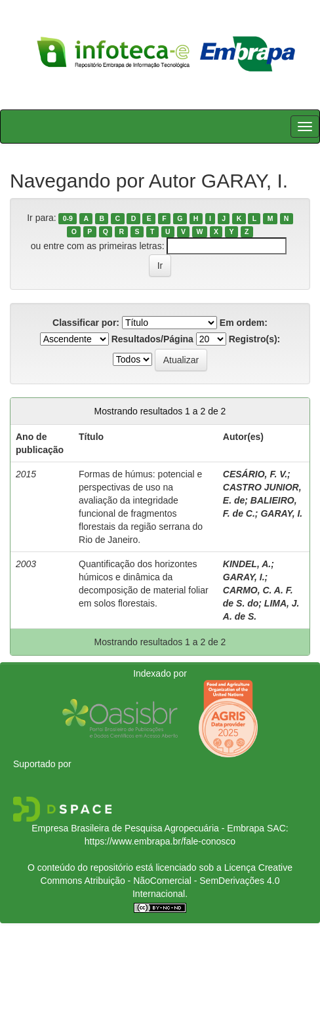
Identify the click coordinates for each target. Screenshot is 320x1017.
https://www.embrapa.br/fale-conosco (160, 841)
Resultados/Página (152, 339)
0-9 (68, 218)
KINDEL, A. (247, 564)
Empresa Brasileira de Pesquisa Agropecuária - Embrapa (147, 828)
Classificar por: (85, 322)
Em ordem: (244, 322)
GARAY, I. (281, 513)
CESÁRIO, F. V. (255, 474)
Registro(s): (255, 339)
